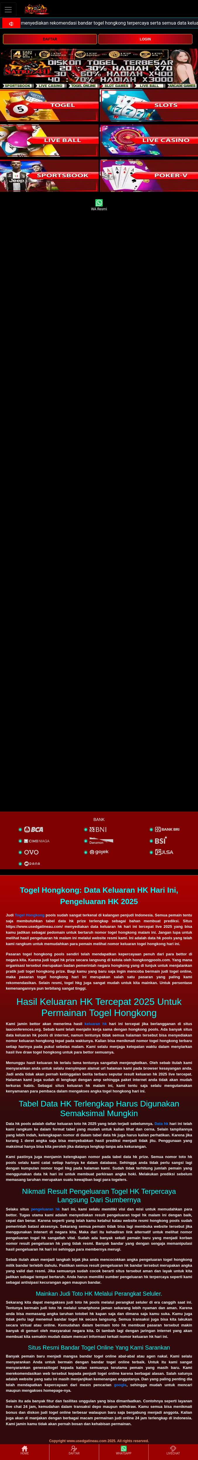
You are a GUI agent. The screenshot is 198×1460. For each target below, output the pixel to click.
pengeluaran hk (45, 1209)
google (120, 1385)
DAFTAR (50, 39)
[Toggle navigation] (8, 9)
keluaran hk (96, 1024)
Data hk (161, 1123)
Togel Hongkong (30, 915)
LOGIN (145, 39)
